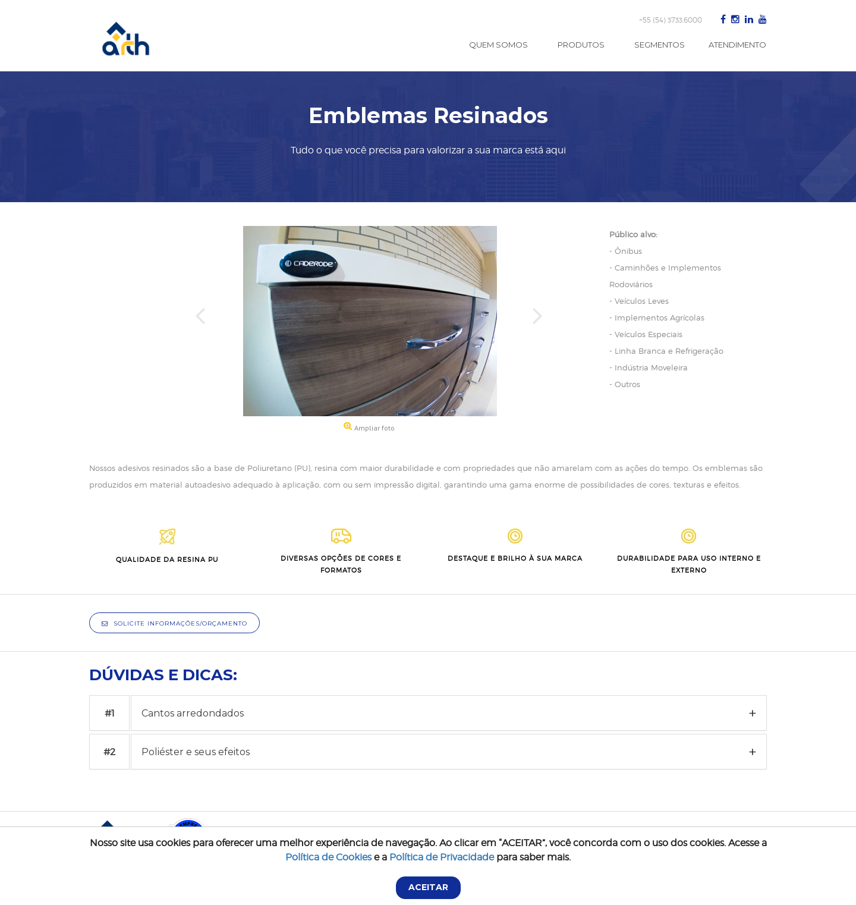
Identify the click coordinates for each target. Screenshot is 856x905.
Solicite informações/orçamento (174, 623)
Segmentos (659, 44)
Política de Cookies (328, 857)
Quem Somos (498, 44)
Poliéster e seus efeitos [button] (195, 752)
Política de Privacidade (441, 857)
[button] (201, 331)
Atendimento (737, 44)
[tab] (449, 713)
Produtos (581, 44)
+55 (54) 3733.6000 (670, 19)
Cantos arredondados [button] (192, 713)
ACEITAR (428, 887)
